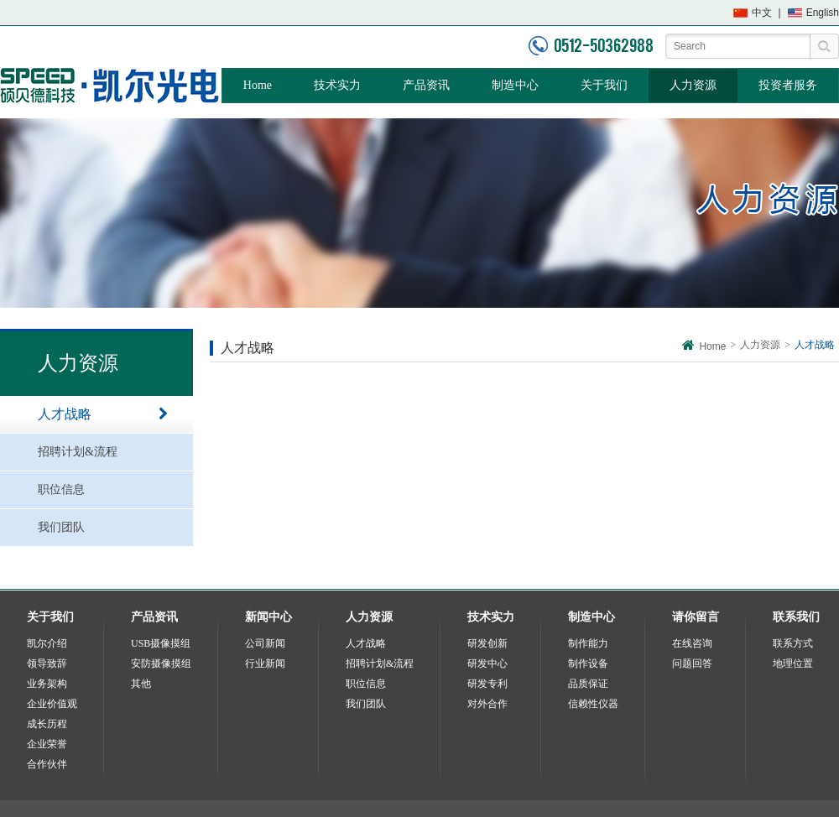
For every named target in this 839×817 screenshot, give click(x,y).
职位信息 (103, 489)
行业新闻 (265, 663)
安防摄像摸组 (161, 663)
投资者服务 (787, 85)
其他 (141, 684)
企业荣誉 (47, 744)
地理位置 (793, 663)
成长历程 (47, 724)
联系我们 (796, 617)
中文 (762, 12)
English (822, 12)
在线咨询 (692, 643)
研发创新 (487, 643)
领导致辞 (47, 663)
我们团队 (103, 527)
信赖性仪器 (593, 704)
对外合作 (487, 704)
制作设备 (588, 663)
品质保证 (588, 684)
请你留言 (695, 617)
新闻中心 (268, 617)
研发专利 (487, 684)
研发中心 (487, 663)
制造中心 (515, 85)
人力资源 (693, 85)
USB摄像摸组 (160, 643)
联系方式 (793, 643)
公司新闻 (265, 643)
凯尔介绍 (47, 643)
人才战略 (103, 414)
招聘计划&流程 (103, 452)
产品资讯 (426, 85)
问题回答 (692, 663)
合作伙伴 (47, 764)
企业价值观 (52, 704)
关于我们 (604, 85)
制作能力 (588, 643)
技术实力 (337, 85)
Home (257, 85)
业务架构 (47, 684)
